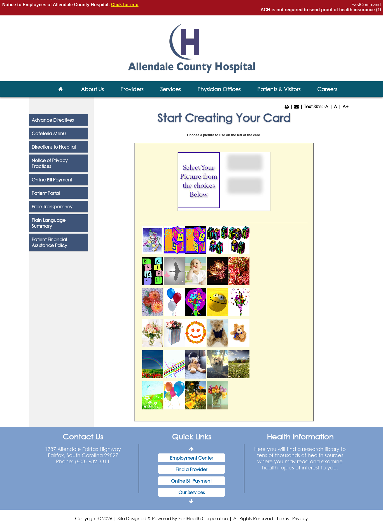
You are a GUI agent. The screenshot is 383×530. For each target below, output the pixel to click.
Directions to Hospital (54, 147)
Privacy (300, 518)
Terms (283, 518)
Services (170, 89)
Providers (131, 89)
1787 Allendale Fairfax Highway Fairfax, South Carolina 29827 (83, 452)
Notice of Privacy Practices (50, 163)
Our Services (191, 492)
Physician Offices (218, 89)
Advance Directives (53, 120)
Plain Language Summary (49, 223)
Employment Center (191, 458)
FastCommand (366, 4)
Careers (327, 89)
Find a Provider (191, 469)
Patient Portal (46, 193)
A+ (345, 106)
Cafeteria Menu (49, 133)
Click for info (125, 4)
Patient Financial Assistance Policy (49, 242)
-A (326, 106)
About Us (92, 89)
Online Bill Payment (52, 180)
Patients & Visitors (278, 89)
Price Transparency (52, 206)
